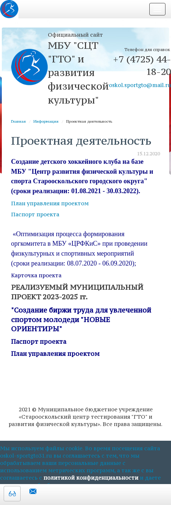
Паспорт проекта (35, 214)
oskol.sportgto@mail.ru (140, 85)
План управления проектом (50, 203)
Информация (45, 121)
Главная (18, 121)
